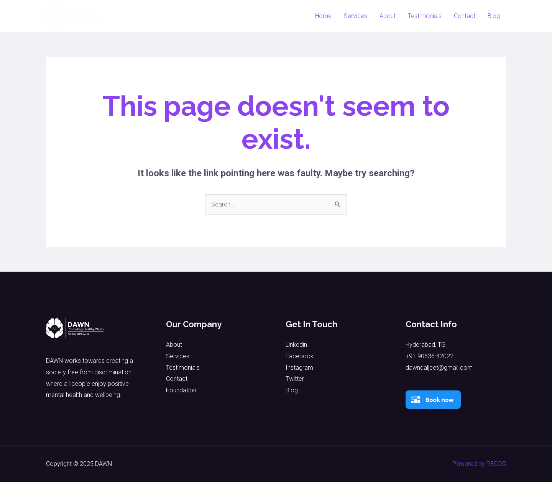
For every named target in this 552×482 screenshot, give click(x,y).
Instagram (299, 367)
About (388, 16)
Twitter (295, 378)
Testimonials (425, 16)
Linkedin (296, 344)
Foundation (181, 390)
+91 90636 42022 (429, 356)
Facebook (300, 356)
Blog (494, 16)
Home (323, 16)
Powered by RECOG (479, 463)
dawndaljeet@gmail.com (439, 367)
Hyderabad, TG (425, 344)
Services (355, 16)
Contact (464, 16)
